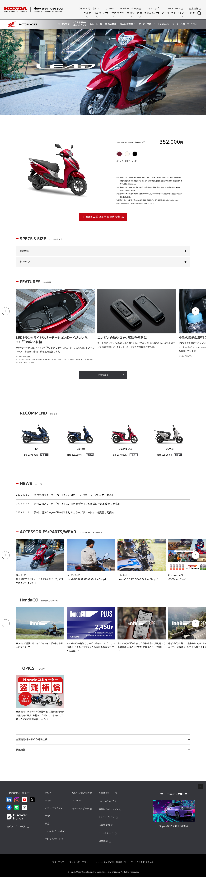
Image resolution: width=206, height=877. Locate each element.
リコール (110, 5)
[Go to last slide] (6, 311)
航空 (140, 13)
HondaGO (163, 24)
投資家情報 (104, 825)
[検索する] (200, 13)
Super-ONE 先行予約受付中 (173, 826)
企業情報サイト (106, 793)
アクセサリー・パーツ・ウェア (79, 24)
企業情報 (195, 5)
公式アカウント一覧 (16, 826)
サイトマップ (152, 5)
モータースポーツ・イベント (185, 24)
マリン (132, 13)
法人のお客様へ (127, 24)
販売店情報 (111, 24)
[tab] (119, 154)
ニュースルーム (174, 5)
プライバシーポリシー (79, 862)
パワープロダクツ (115, 13)
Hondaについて (106, 801)
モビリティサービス (184, 13)
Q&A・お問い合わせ (89, 5)
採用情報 (103, 841)
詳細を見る (103, 375)
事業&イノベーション (108, 809)
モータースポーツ (130, 5)
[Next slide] (196, 311)
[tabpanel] (103, 72)
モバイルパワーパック (157, 13)
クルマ (88, 13)
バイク (98, 13)
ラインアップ (64, 24)
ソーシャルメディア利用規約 (108, 862)
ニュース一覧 (95, 24)
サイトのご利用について (142, 862)
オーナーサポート (147, 24)
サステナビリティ (106, 817)
